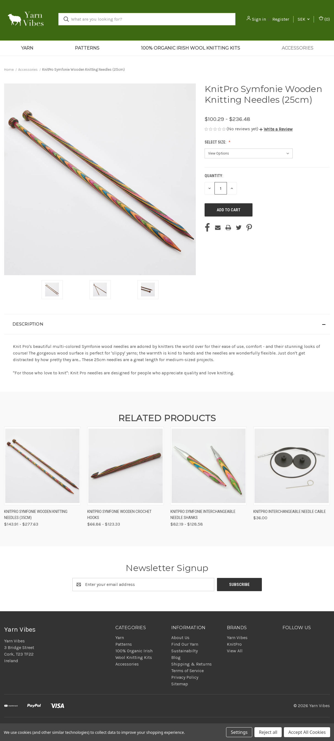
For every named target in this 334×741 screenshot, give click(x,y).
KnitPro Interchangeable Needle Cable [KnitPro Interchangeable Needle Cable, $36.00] (289, 511)
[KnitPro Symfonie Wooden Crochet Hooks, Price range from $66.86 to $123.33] (125, 466)
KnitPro (234, 644)
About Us (180, 637)
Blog (176, 657)
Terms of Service (187, 670)
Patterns (87, 48)
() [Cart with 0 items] (324, 19)
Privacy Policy (184, 677)
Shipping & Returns (191, 664)
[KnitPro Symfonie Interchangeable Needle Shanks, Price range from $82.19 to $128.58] (209, 466)
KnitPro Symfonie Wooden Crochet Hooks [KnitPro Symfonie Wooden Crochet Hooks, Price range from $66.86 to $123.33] (119, 514)
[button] (276, 129)
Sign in (259, 19)
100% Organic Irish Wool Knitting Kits (190, 48)
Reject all (268, 732)
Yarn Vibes (237, 637)
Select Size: (216, 142)
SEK (303, 19)
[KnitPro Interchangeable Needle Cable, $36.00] (291, 466)
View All (235, 650)
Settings (239, 732)
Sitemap (179, 683)
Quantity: (214, 176)
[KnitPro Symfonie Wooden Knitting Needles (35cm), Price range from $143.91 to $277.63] (42, 466)
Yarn (27, 48)
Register (280, 19)
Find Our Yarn (184, 644)
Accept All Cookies (307, 732)
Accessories (297, 48)
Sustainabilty (184, 650)
